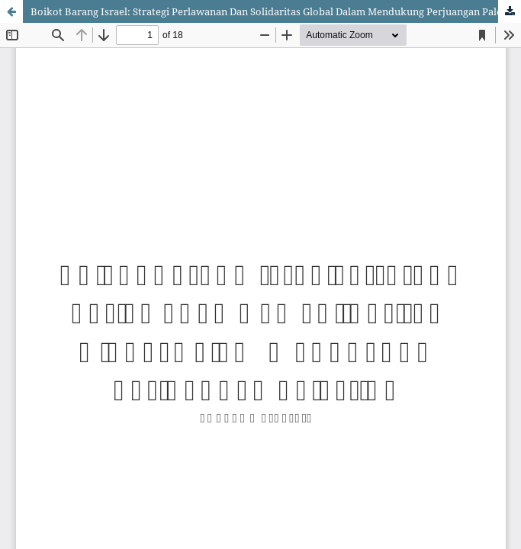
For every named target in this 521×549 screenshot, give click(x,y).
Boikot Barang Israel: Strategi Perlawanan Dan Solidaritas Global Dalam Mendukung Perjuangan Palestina (276, 11)
